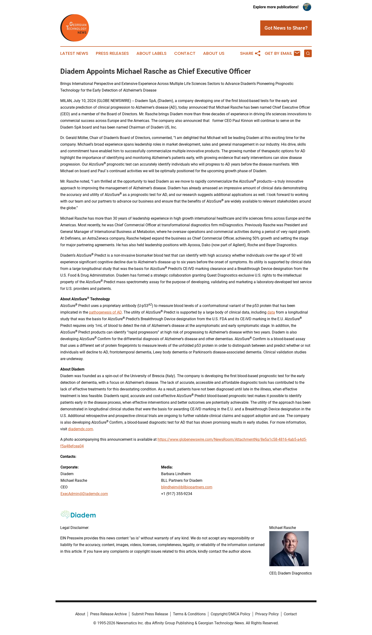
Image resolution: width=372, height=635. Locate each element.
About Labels (151, 53)
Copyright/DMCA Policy (230, 614)
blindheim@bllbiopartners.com (186, 487)
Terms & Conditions (189, 614)
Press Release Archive (108, 614)
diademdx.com (80, 429)
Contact (184, 53)
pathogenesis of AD (105, 312)
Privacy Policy (267, 614)
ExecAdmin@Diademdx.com (84, 493)
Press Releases (112, 53)
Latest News (74, 53)
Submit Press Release (150, 614)
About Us (213, 53)
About (80, 614)
